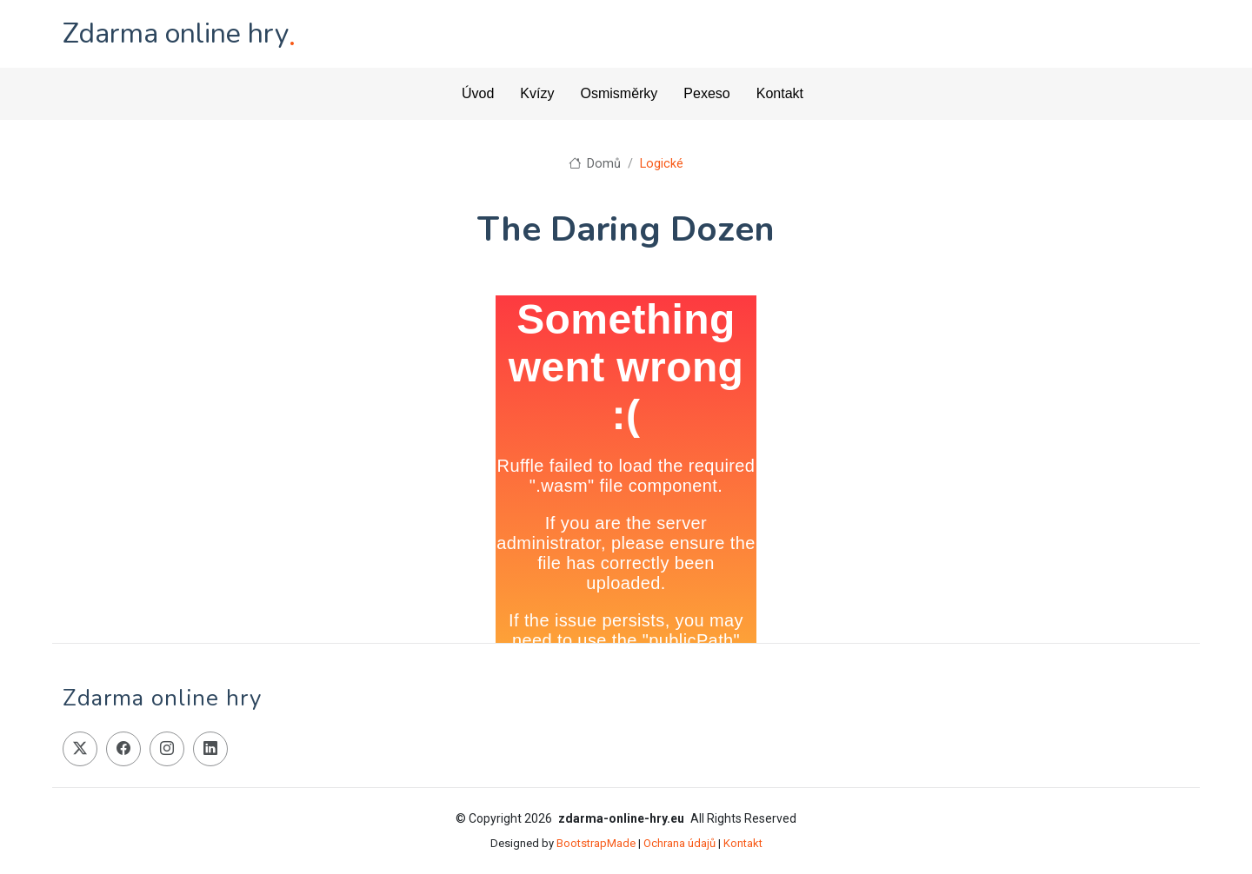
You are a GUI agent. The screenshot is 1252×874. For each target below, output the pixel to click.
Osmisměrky (618, 93)
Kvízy (537, 93)
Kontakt (779, 93)
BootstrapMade (596, 843)
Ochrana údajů (679, 843)
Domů (595, 163)
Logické (661, 163)
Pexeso (706, 93)
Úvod (478, 93)
